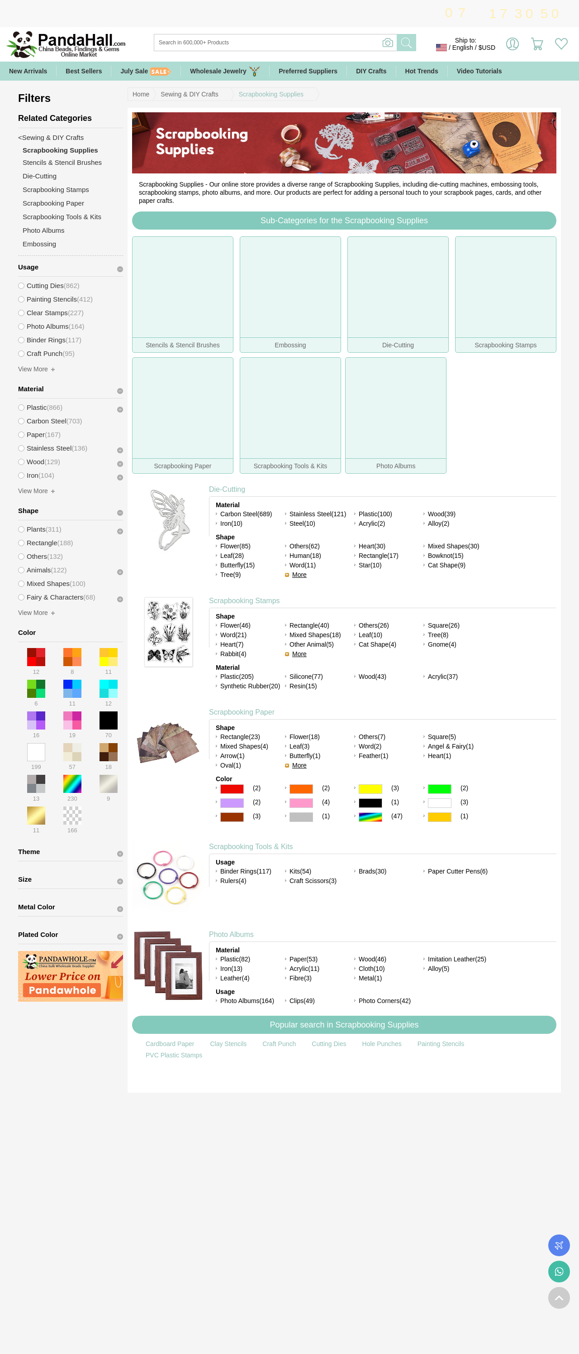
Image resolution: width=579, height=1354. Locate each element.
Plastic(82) (235, 959)
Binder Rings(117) (245, 871)
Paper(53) (304, 959)
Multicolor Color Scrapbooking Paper (370, 817)
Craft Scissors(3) (313, 880)
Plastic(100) (375, 514)
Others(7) (372, 736)
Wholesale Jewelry (225, 71)
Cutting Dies (329, 1043)
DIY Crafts (371, 71)
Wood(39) (442, 514)
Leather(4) (235, 978)
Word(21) (233, 635)
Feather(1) (373, 755)
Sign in (512, 47)
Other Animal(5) (312, 644)
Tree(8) (438, 635)
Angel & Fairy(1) (451, 746)
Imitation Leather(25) (457, 959)
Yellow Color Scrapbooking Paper (370, 789)
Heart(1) (439, 755)
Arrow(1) (232, 755)
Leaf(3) (299, 746)
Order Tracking (559, 1245)
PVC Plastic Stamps (174, 1055)
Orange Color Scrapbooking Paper (301, 789)
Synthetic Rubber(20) (250, 686)
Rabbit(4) (233, 654)
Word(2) (370, 746)
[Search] (312, 42)
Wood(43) (372, 676)
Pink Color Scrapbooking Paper (301, 803)
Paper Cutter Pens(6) (458, 871)
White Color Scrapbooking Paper (439, 803)
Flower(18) (305, 736)
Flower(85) (235, 546)
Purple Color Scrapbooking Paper (232, 803)
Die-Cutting (227, 489)
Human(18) (305, 555)
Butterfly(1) (305, 755)
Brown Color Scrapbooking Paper (232, 817)
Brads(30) (372, 871)
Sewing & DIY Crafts (189, 94)
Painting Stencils (441, 1043)
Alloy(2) (438, 523)
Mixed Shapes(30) (453, 546)
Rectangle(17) (379, 555)
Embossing (39, 244)
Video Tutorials (479, 71)
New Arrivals (28, 71)
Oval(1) (230, 765)
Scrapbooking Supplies (271, 94)
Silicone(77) (306, 676)
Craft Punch (279, 1043)
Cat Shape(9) (446, 565)
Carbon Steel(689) (246, 514)
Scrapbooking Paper (242, 712)
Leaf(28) (232, 555)
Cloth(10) (372, 968)
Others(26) (374, 625)
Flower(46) (235, 625)
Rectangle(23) (240, 736)
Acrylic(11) (304, 968)
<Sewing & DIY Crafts (51, 137)
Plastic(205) (237, 676)
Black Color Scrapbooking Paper (370, 803)
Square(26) (444, 625)
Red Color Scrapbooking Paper (232, 789)
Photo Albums (231, 934)
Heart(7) (231, 644)
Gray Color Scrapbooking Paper (301, 817)
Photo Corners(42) (385, 1000)
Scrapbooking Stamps (244, 601)
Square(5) (442, 736)
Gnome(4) (442, 644)
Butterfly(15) (237, 565)
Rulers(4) (233, 880)
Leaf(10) (370, 635)
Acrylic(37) (443, 676)
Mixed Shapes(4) (244, 746)
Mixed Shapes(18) (315, 635)
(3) (395, 788)
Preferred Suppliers (308, 71)
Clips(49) (302, 1000)
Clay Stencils (228, 1043)
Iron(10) (231, 523)
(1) (395, 802)
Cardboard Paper (170, 1043)
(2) (257, 788)
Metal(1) (370, 978)
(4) (326, 802)
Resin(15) (303, 686)
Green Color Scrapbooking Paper (439, 789)
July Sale (145, 71)
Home (141, 94)
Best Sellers (84, 71)
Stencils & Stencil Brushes (62, 162)
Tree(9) (230, 574)
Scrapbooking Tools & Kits (251, 846)
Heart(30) (372, 546)
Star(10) (370, 565)
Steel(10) (302, 523)
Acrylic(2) (372, 523)
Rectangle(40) (309, 625)
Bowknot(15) (446, 555)
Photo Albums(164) (247, 1000)
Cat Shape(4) (377, 644)
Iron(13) (231, 968)
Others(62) (305, 546)
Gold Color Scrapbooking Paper (439, 817)
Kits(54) (300, 871)
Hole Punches (382, 1043)
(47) (397, 816)
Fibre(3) (301, 978)
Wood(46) (372, 959)
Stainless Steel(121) (318, 514)
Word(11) (303, 565)
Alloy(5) (438, 968)
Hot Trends (421, 71)
